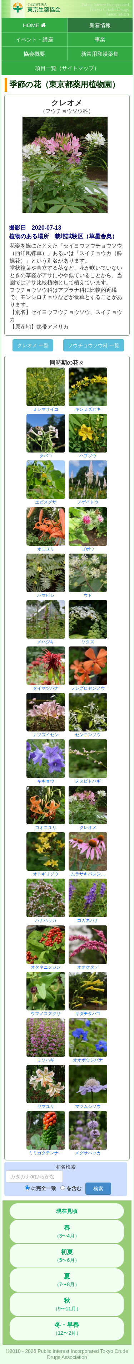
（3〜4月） (67, 1231)
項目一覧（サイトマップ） (67, 68)
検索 (98, 1188)
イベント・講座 (34, 39)
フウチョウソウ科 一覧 (93, 345)
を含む (73, 1188)
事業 (100, 39)
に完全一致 (43, 1188)
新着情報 (100, 25)
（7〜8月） (67, 1280)
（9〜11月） (67, 1304)
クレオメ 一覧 (33, 345)
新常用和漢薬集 (100, 54)
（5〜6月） (67, 1256)
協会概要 (34, 54)
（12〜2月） (67, 1328)
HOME (34, 25)
